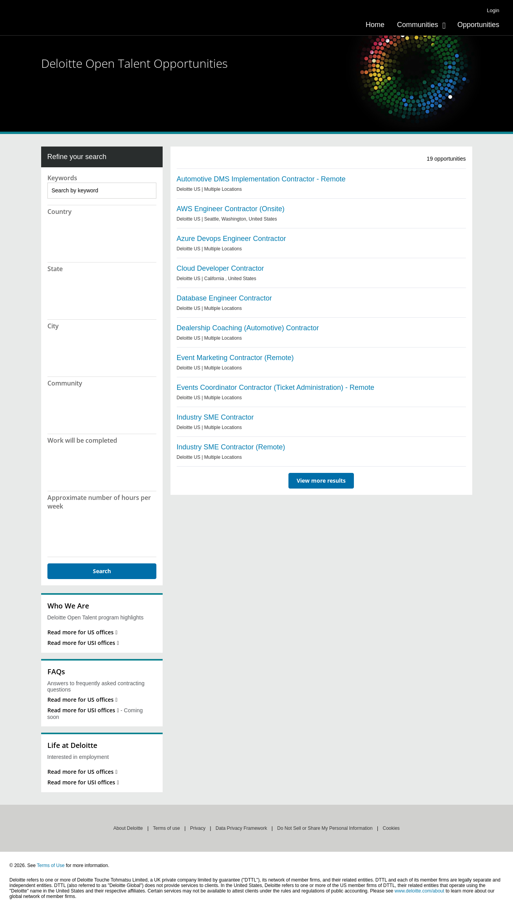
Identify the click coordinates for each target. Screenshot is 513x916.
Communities (417, 25)
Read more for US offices (80, 632)
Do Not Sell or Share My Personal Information (324, 828)
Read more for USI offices (81, 642)
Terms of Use (51, 865)
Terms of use (166, 828)
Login (493, 10)
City (53, 326)
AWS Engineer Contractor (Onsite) (231, 209)
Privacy (197, 828)
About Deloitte (128, 828)
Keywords (62, 178)
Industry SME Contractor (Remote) (231, 447)
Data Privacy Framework (241, 828)
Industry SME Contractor (215, 417)
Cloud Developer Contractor (220, 268)
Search (102, 571)
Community (64, 383)
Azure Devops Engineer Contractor (231, 239)
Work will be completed (82, 440)
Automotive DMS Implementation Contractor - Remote (261, 179)
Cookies (390, 828)
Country (59, 211)
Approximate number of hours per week (99, 501)
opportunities (446, 159)
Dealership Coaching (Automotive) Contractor (248, 328)
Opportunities (478, 25)
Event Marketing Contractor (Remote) (235, 358)
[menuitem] (375, 24)
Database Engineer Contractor (224, 298)
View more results (321, 480)
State (55, 268)
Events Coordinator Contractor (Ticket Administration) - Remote (276, 387)
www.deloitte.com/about (419, 891)
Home (375, 25)
